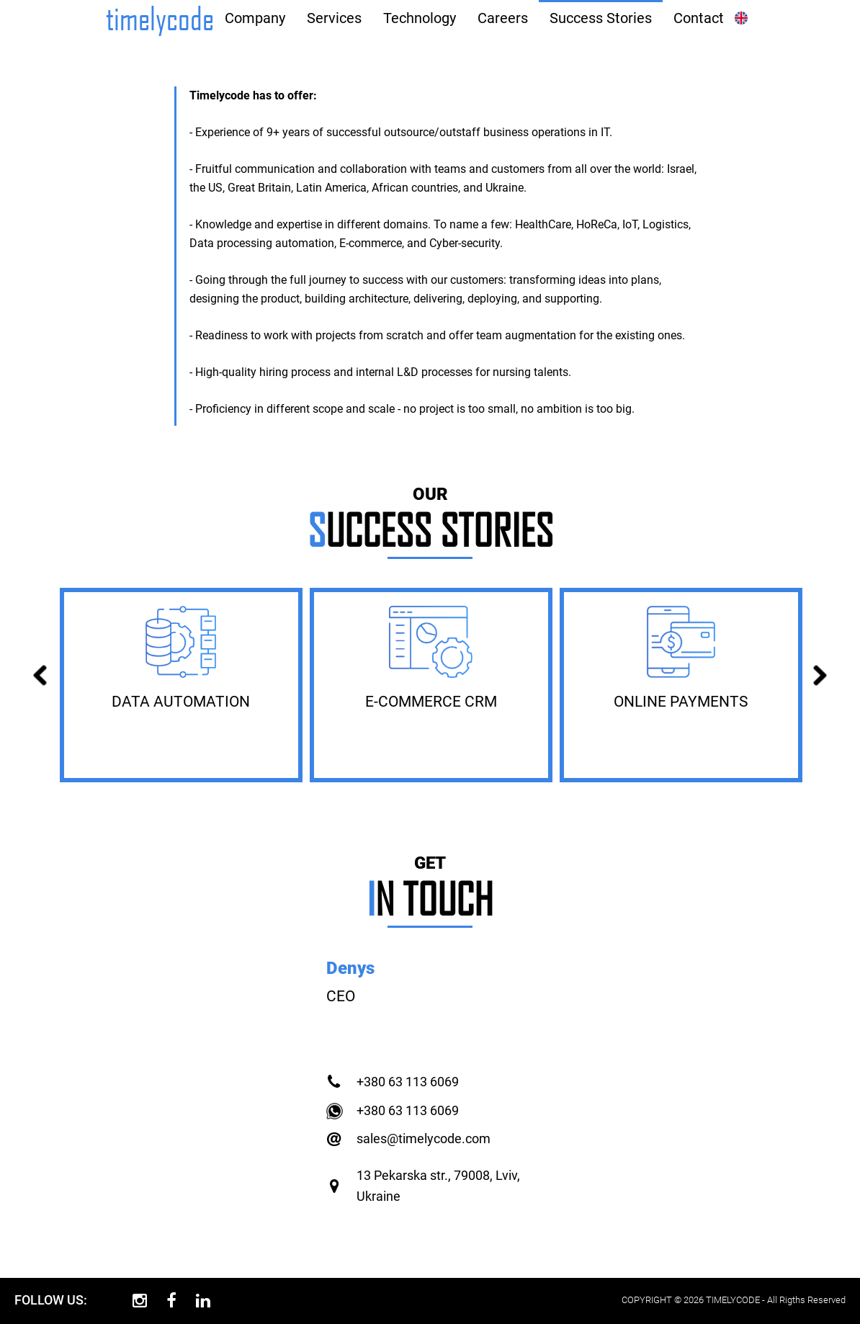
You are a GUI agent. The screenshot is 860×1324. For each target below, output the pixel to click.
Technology (419, 18)
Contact (698, 18)
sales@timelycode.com (424, 1138)
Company (255, 18)
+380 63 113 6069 (408, 1081)
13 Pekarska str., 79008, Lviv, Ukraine (438, 1186)
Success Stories (601, 18)
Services (334, 18)
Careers (503, 18)
